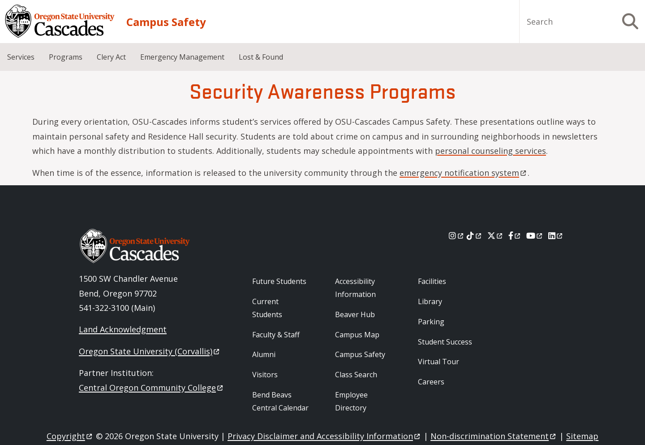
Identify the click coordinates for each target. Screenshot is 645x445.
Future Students (279, 281)
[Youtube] (535, 235)
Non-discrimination (493, 436)
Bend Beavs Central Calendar (280, 401)
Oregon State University (150, 351)
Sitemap (582, 436)
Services (20, 57)
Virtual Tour (438, 361)
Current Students (267, 308)
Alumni (263, 354)
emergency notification (464, 172)
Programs (65, 57)
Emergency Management (182, 57)
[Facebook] (515, 235)
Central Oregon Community (151, 387)
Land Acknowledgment (123, 329)
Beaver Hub (355, 314)
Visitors (265, 375)
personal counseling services (490, 150)
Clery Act (111, 57)
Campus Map (357, 335)
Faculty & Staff (276, 335)
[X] (495, 235)
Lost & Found (261, 57)
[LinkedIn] (556, 235)
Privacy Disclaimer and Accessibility (324, 436)
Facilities (432, 281)
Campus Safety (166, 21)
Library (430, 301)
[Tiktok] (474, 235)
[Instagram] (456, 235)
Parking (431, 322)
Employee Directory (351, 401)
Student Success (445, 342)
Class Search (356, 375)
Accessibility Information (355, 287)
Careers (431, 382)
